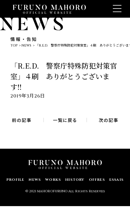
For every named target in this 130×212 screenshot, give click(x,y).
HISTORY (74, 179)
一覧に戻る (65, 120)
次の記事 (108, 120)
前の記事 (21, 120)
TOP (13, 45)
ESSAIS (116, 179)
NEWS (26, 45)
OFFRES (97, 179)
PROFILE (15, 179)
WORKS (53, 179)
